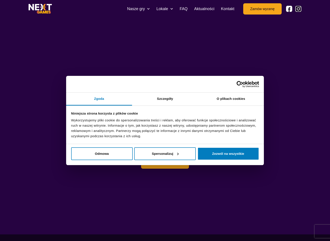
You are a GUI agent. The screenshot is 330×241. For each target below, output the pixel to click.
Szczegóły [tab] (165, 98)
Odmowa (102, 153)
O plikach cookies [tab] (231, 98)
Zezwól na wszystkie (228, 153)
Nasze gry (138, 9)
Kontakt (227, 9)
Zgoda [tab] (99, 98)
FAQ (184, 9)
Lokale (164, 9)
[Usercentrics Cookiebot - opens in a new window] (240, 84)
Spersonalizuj (165, 153)
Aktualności (204, 9)
